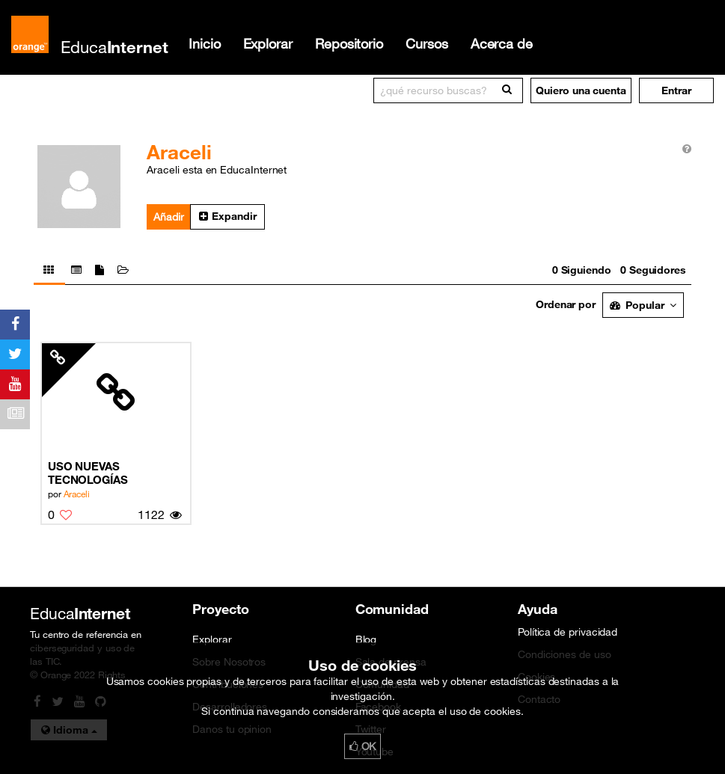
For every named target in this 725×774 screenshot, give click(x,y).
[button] (676, 90)
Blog (366, 639)
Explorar (268, 43)
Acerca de (502, 43)
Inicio (205, 43)
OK (362, 746)
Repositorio (349, 43)
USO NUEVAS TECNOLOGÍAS (88, 472)
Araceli (77, 494)
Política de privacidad (567, 632)
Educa (114, 47)
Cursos (427, 43)
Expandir (227, 216)
